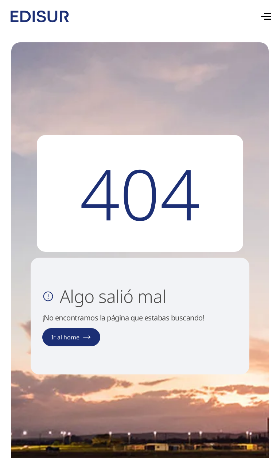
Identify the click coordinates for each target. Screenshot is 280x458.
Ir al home (71, 337)
